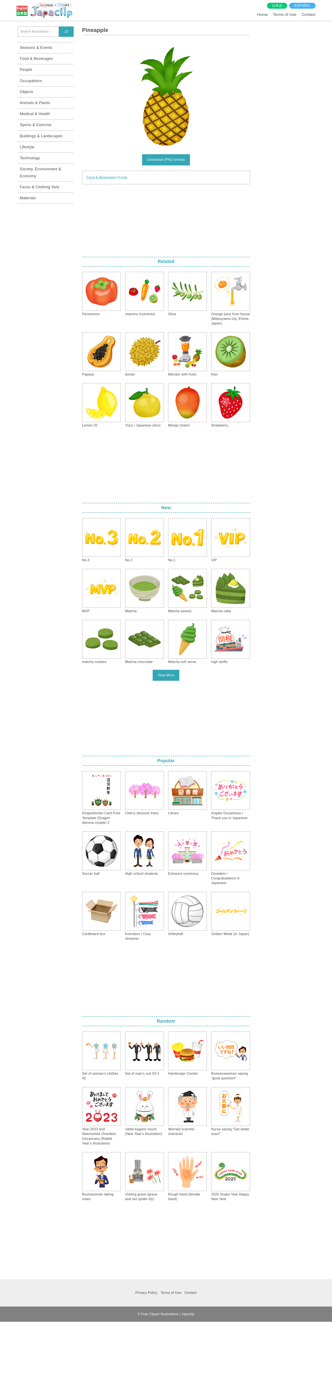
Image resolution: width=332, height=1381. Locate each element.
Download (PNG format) (166, 159)
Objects (26, 91)
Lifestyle (27, 147)
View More (166, 675)
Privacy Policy (146, 1292)
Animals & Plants (35, 102)
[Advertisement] (166, 219)
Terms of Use (284, 14)
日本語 (277, 5)
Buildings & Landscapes (41, 136)
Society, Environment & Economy (40, 172)
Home (262, 14)
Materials (28, 198)
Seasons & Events (36, 47)
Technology (30, 158)
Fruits (123, 177)
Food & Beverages (101, 177)
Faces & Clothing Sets (39, 187)
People (26, 69)
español (302, 5)
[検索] (66, 31)
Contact (308, 14)
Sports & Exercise (36, 124)
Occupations (31, 80)
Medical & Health (35, 113)
